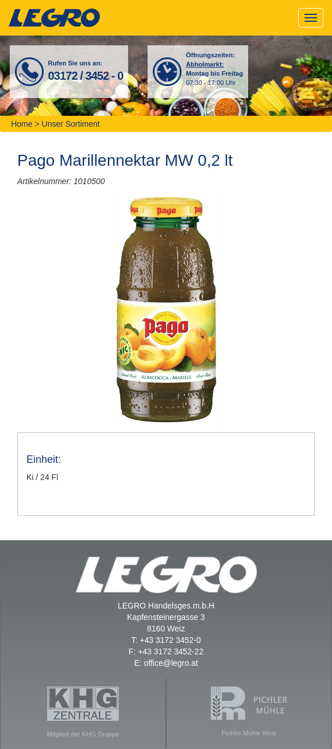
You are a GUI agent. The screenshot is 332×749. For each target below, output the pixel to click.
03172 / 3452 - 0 (85, 75)
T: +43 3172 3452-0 (165, 640)
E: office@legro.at (166, 663)
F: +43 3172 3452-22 (166, 651)
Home (21, 123)
